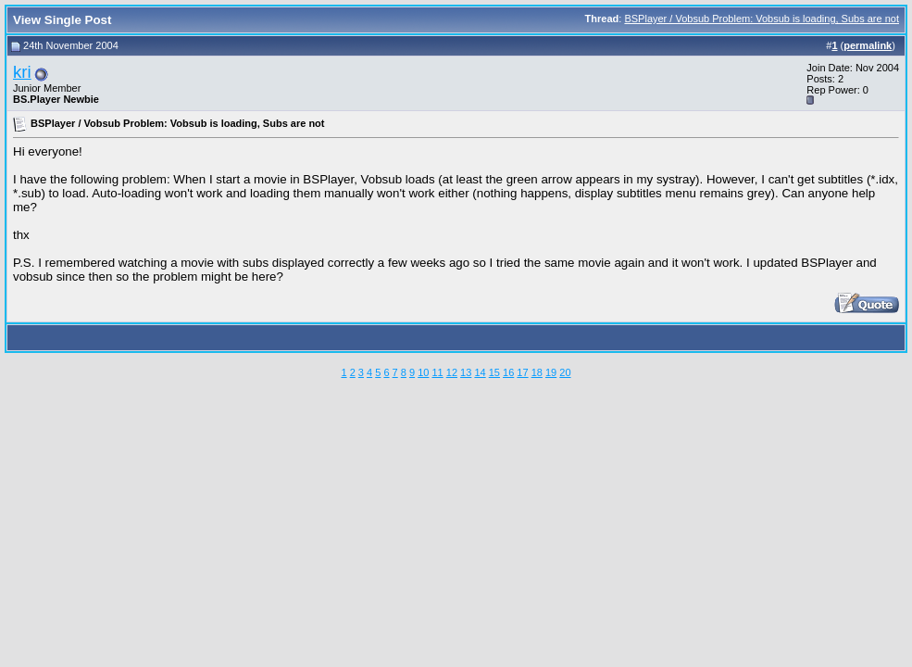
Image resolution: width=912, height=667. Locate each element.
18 (537, 372)
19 (550, 372)
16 (508, 372)
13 (465, 372)
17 (522, 372)
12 (451, 372)
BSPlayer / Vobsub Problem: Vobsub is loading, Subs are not (761, 18)
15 (494, 372)
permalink (867, 45)
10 (423, 372)
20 (564, 372)
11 (437, 372)
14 (479, 372)
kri (22, 72)
